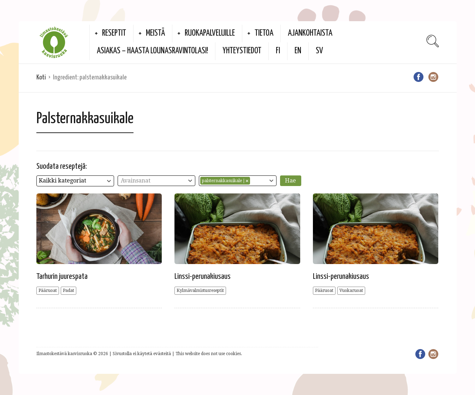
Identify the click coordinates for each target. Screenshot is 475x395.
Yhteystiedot (241, 51)
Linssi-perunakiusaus (202, 277)
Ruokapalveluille (210, 33)
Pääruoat (47, 290)
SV (319, 51)
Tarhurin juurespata (62, 277)
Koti (41, 77)
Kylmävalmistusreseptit (200, 290)
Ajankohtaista (310, 33)
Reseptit (114, 33)
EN (298, 51)
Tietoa (264, 33)
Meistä (155, 33)
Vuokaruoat (351, 290)
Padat (68, 290)
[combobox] (75, 180)
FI (278, 51)
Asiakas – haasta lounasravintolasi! (152, 51)
